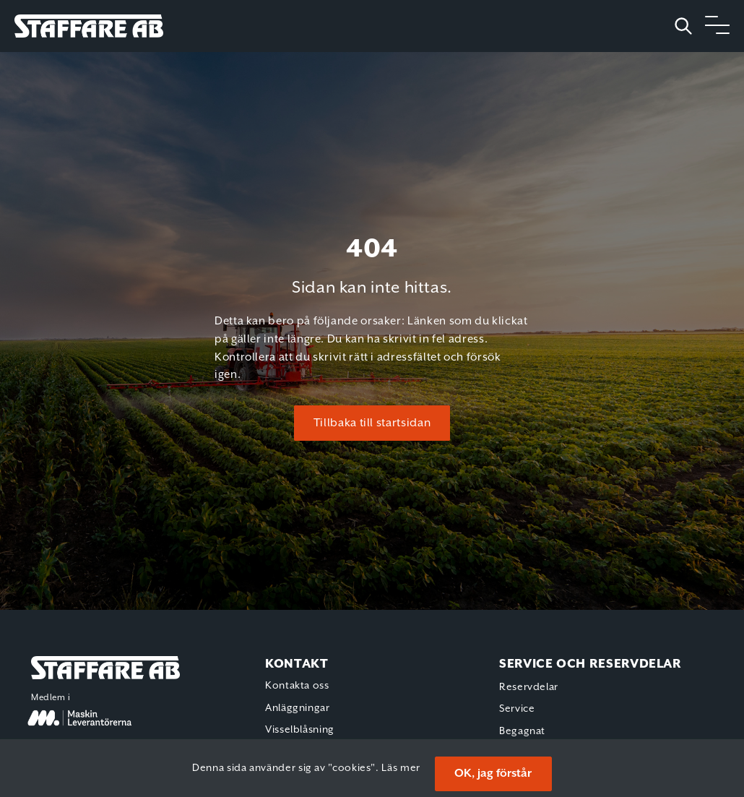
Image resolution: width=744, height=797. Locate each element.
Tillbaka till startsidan (372, 423)
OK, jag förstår (493, 773)
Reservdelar (528, 687)
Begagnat (522, 731)
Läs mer (400, 768)
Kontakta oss (297, 686)
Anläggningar (297, 708)
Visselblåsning (299, 730)
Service (517, 709)
